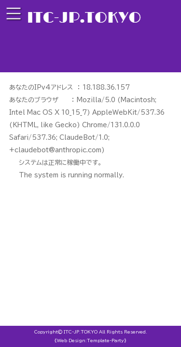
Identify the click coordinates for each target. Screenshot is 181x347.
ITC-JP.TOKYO (80, 332)
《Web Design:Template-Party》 (90, 340)
